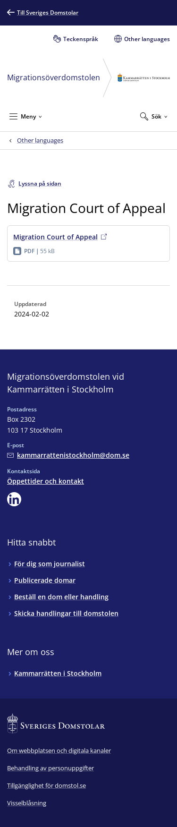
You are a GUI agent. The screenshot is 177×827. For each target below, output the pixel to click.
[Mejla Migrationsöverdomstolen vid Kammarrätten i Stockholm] (68, 455)
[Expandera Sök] (154, 116)
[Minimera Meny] (25, 116)
